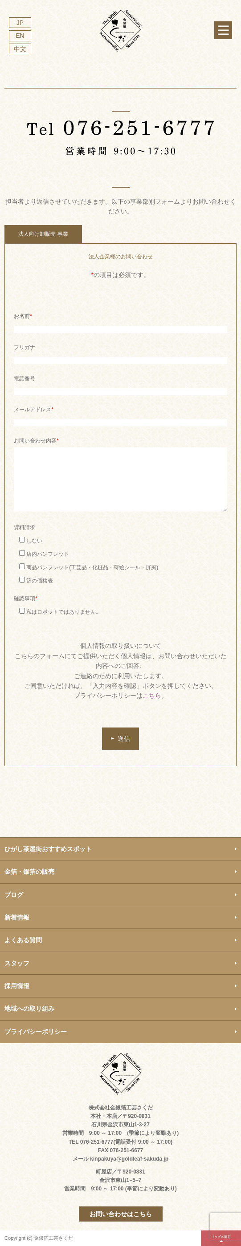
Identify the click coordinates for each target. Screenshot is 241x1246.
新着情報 (16, 917)
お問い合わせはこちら (121, 1214)
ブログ (13, 894)
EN (20, 35)
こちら (152, 695)
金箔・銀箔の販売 (29, 871)
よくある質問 (23, 940)
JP (20, 22)
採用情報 (16, 985)
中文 (20, 48)
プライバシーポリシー (35, 1031)
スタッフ (16, 963)
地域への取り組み (29, 1008)
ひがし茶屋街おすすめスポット (48, 848)
